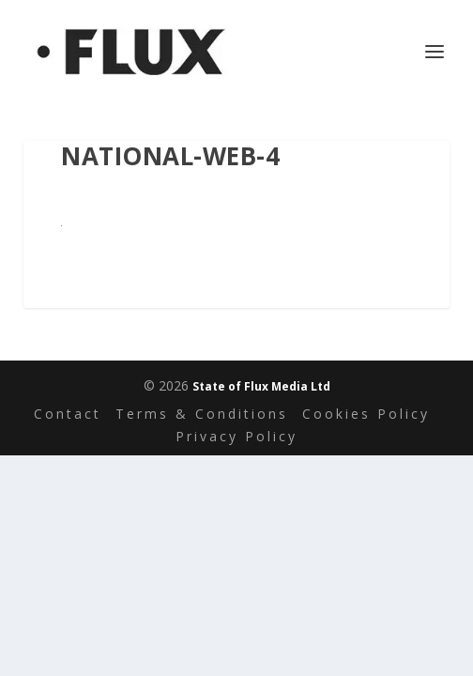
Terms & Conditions (201, 413)
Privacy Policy (236, 436)
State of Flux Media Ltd (261, 386)
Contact (67, 413)
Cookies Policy (366, 413)
